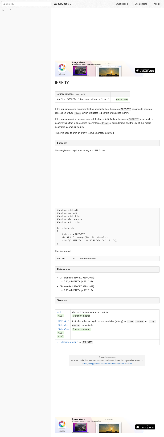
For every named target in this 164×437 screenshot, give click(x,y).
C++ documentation (67, 342)
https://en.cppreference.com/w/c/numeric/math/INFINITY (107, 364)
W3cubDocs (61, 3)
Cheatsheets (141, 4)
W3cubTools (122, 4)
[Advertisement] (107, 35)
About (157, 4)
